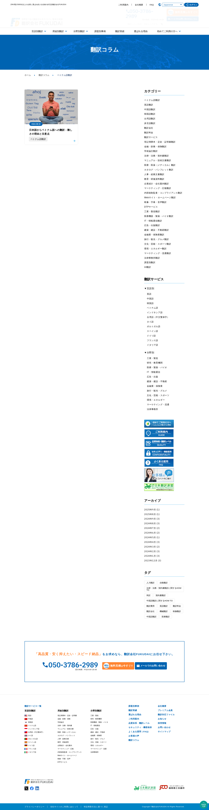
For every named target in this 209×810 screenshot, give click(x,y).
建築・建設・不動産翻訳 (156, 230)
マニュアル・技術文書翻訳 (157, 160)
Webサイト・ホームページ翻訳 (160, 197)
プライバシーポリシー (35, 807)
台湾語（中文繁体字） (158, 317)
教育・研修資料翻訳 (154, 179)
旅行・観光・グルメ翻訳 (156, 239)
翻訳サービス (151, 137)
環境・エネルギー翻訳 (155, 248)
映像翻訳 (177, 611)
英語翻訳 (148, 105)
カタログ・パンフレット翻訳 (158, 170)
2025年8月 (150, 514)
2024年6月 (150, 532)
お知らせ (162, 719)
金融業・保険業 (155, 386)
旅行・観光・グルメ (157, 391)
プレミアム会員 (165, 710)
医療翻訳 (166, 616)
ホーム (28, 75)
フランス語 (152, 340)
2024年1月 (150, 556)
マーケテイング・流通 (158, 404)
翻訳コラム (44, 75)
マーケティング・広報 (66, 749)
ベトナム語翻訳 (152, 100)
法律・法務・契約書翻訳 (156, 156)
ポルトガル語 (153, 326)
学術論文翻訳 (151, 151)
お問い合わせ (164, 727)
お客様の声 (133, 736)
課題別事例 (100, 31)
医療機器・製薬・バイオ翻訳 (158, 216)
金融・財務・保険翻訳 (155, 146)
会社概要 (139, 5)
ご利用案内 (123, 5)
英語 (149, 294)
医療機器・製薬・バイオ (99, 722)
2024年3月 (150, 546)
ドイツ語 (151, 336)
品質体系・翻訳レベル (139, 723)
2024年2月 (150, 551)
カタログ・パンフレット (66, 735)
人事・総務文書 (63, 739)
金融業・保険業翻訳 (154, 235)
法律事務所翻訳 (152, 258)
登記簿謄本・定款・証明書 (67, 715)
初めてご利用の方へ (167, 31)
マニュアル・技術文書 (66, 729)
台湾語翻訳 (149, 118)
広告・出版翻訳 (152, 225)
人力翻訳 (150, 583)
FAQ (152, 5)
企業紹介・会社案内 (65, 745)
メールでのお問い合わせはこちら (183, 19)
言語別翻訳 (37, 31)
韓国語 (150, 303)
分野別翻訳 (79, 31)
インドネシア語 (155, 312)
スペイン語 (152, 331)
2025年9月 (150, 509)
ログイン (191, 5)
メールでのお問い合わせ (152, 665)
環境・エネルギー (156, 400)
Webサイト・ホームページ (67, 755)
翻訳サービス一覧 (33, 706)
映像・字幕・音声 (64, 759)
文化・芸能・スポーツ (158, 395)
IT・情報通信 (153, 372)
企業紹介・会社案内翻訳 (156, 184)
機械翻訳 (164, 611)
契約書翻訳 (161, 595)
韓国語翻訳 (149, 114)
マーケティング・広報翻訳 (157, 188)
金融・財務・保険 (64, 719)
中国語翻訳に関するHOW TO (159, 601)
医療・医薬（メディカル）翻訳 (160, 165)
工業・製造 (152, 358)
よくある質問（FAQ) (138, 731)
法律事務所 (152, 409)
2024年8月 (150, 523)
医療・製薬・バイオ (157, 367)
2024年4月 (150, 542)
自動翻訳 (164, 583)
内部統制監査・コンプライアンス (70, 752)
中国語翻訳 (149, 109)
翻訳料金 (148, 132)
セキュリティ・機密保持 (140, 727)
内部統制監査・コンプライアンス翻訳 (163, 193)
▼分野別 (149, 352)
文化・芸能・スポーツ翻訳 (157, 244)
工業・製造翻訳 (152, 211)
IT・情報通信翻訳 (153, 221)
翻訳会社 (148, 128)
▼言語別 (149, 288)
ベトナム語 (152, 308)
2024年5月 (150, 537)
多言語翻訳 (149, 123)
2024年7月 (150, 528)
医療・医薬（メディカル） (67, 732)
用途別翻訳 (58, 31)
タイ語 (150, 322)
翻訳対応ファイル (166, 714)
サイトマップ (164, 731)
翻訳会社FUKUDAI (159, 807)
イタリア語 (152, 345)
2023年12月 (150, 560)
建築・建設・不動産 (157, 381)
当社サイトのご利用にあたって (64, 807)
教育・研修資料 (63, 742)
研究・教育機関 (155, 363)
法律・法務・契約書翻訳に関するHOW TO (163, 589)
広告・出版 (152, 377)
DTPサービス (151, 207)
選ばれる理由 (141, 31)
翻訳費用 (150, 606)
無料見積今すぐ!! (183, 12)
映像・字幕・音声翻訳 (155, 202)
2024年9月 (150, 518)
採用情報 (162, 723)
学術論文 (61, 722)
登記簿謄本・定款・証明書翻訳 (160, 142)
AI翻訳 (147, 267)
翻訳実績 (119, 31)
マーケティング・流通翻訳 (157, 253)
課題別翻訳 (149, 262)
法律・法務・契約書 (65, 725)
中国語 (150, 298)
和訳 (148, 595)
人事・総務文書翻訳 (154, 174)
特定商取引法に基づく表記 (96, 807)
